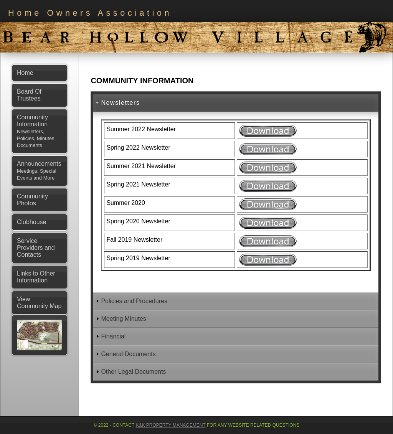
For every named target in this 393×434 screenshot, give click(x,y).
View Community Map (39, 302)
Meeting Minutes (123, 318)
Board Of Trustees (29, 95)
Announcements (39, 170)
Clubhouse (31, 222)
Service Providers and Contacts (36, 248)
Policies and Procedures (134, 301)
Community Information (36, 131)
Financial (113, 336)
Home (25, 72)
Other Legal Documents (133, 371)
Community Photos (32, 199)
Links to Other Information (36, 277)
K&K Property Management (170, 425)
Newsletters (120, 102)
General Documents (128, 354)
